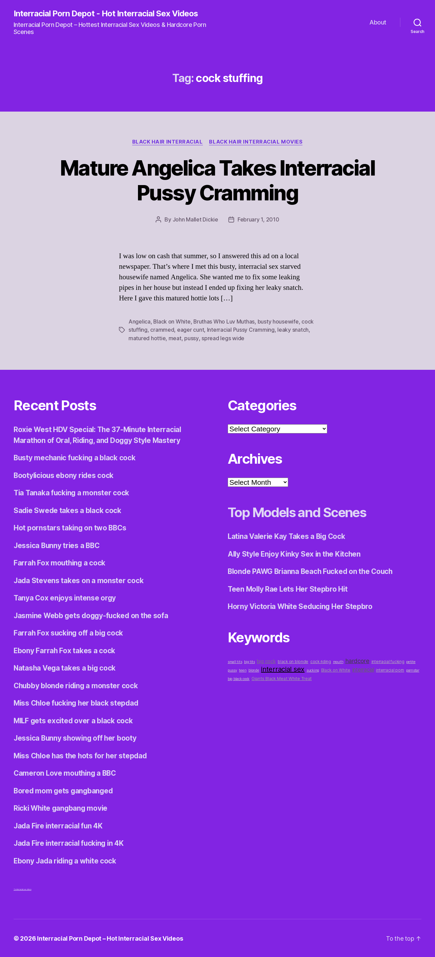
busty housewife (278, 321)
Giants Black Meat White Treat (281, 677)
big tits (249, 661)
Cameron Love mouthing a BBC (66, 772)
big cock (266, 660)
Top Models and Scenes (301, 511)
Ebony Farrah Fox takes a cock (65, 649)
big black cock (238, 678)
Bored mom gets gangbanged (64, 790)
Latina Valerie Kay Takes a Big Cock (288, 535)
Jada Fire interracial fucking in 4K (70, 842)
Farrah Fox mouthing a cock (60, 562)
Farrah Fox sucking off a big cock (69, 632)
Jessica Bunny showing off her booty (76, 737)
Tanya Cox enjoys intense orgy (66, 597)
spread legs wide (222, 337)
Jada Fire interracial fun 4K (59, 825)
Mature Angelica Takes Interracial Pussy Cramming (217, 180)
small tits (235, 661)
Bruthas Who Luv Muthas (224, 321)
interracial (363, 668)
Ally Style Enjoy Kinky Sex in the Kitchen (296, 553)
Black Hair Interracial (167, 142)
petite (410, 661)
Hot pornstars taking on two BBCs (71, 527)
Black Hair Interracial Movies (257, 142)
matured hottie (147, 337)
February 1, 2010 (258, 219)
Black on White (172, 321)
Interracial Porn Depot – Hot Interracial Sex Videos (110, 937)
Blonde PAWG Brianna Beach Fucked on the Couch (312, 570)
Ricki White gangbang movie (62, 807)
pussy (191, 337)
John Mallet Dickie (195, 219)
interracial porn (390, 669)
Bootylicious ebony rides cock (65, 474)
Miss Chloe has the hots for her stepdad (82, 754)
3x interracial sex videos (22, 889)
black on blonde (293, 660)
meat (175, 337)
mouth (338, 661)
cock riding (320, 660)
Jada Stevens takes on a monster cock (79, 579)
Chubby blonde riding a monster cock (77, 684)
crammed (162, 329)
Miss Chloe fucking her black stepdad (78, 702)
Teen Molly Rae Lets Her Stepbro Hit (289, 588)
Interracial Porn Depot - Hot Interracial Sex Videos (106, 14)
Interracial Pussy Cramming (241, 329)
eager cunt (190, 329)
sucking (313, 669)
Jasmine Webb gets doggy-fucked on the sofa (93, 614)
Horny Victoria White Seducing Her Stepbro (302, 605)
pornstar (412, 669)
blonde (253, 669)
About (377, 22)
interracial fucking (387, 660)
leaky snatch (293, 329)
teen (242, 669)
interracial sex (282, 668)
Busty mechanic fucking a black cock (76, 457)
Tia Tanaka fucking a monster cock (72, 492)
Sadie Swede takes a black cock (68, 509)
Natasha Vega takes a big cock (66, 667)
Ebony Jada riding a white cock (66, 860)
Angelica (139, 321)
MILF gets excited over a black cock (74, 719)
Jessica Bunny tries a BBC (58, 544)
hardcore (357, 659)
